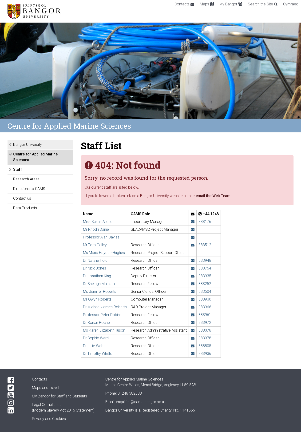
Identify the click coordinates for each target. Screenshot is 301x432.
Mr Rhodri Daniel (96, 229)
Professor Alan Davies (101, 237)
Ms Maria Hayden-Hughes (104, 252)
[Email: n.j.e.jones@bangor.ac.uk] (192, 268)
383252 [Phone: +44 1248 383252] (204, 283)
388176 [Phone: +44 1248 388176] (204, 221)
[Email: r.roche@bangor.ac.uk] (192, 322)
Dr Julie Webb (94, 346)
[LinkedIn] (16, 410)
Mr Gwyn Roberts (97, 299)
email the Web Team (213, 196)
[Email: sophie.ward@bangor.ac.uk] (192, 338)
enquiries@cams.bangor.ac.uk (141, 402)
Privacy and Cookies (49, 418)
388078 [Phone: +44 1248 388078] (204, 330)
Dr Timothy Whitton (98, 353)
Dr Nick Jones (94, 268)
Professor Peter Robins (102, 315)
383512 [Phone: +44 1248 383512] (204, 245)
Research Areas (26, 179)
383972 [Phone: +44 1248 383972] (204, 322)
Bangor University (27, 144)
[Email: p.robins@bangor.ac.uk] (192, 315)
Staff (17, 169)
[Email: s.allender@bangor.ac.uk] (192, 221)
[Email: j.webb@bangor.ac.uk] (192, 346)
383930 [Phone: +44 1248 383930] (204, 299)
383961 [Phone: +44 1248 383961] (204, 315)
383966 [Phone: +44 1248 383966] (204, 307)
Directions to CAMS (29, 188)
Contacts (184, 4)
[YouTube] (16, 395)
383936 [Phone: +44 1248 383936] (204, 353)
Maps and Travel (45, 387)
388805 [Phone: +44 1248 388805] (204, 346)
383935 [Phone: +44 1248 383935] (204, 276)
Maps (207, 4)
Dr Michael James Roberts (105, 307)
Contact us (22, 198)
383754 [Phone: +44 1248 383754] (204, 268)
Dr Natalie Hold (95, 260)
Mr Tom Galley (95, 245)
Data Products (25, 208)
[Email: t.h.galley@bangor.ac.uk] (192, 245)
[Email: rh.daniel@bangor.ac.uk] (192, 229)
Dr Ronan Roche (96, 322)
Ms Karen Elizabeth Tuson (104, 330)
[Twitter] (16, 388)
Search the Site (262, 4)
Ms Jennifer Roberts (99, 291)
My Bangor (230, 4)
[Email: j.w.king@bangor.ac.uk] (192, 276)
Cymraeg (290, 4)
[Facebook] (16, 380)
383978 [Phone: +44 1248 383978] (204, 338)
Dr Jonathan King (97, 276)
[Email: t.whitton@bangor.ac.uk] (192, 353)
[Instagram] (16, 403)
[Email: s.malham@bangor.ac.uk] (192, 283)
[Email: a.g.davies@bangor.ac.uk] (192, 237)
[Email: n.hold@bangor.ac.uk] (192, 260)
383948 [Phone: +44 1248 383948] (204, 260)
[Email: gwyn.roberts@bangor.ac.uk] (192, 299)
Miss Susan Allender (99, 221)
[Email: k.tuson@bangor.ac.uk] (192, 330)
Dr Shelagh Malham (99, 283)
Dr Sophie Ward (96, 338)
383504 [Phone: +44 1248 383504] (204, 291)
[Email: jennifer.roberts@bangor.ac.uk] (192, 291)
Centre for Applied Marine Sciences (35, 157)
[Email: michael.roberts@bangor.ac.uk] (192, 307)
